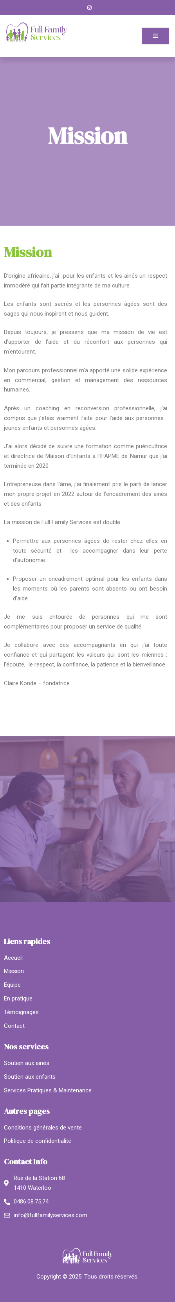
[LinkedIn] (102, 8)
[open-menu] (155, 36)
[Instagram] (90, 8)
